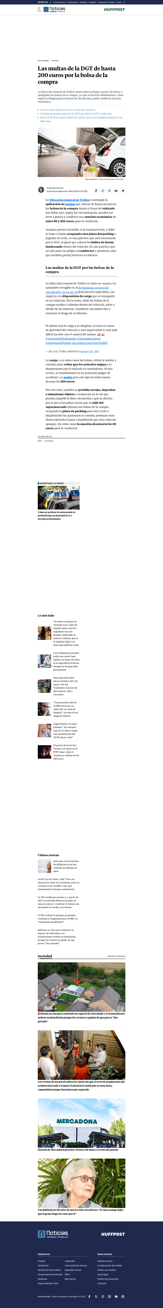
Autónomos (73, 2)
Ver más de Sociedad (116, 956)
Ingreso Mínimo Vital (48, 1283)
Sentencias (43, 1265)
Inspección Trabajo (106, 2)
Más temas (70, 1278)
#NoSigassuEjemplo (58, 343)
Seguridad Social (73, 1269)
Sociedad (49, 440)
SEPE (67, 1274)
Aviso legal (102, 1274)
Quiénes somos (105, 1261)
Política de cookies (106, 1269)
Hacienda (42, 1278)
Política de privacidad (108, 1278)
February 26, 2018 (89, 351)
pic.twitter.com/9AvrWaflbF (90, 343)
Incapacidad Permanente (50, 1274)
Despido (92, 2)
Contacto (101, 1283)
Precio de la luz (59, 2)
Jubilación (70, 1261)
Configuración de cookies (109, 1265)
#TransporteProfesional (61, 338)
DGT (40, 440)
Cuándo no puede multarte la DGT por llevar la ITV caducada (76, 113)
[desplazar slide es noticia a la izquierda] (50, 2)
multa (67, 377)
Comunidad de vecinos (76, 1265)
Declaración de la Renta (49, 1269)
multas (70, 204)
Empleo (41, 1261)
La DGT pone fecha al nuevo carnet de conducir (67, 109)
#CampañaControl (89, 338)
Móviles (83, 2)
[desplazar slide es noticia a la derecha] (124, 2)
